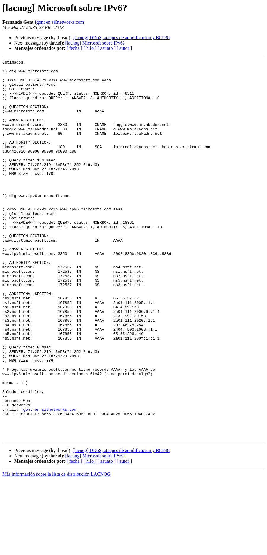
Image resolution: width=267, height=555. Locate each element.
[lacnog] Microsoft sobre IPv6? (94, 42)
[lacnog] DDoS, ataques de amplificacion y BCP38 (121, 37)
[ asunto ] (106, 48)
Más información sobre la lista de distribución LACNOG (56, 549)
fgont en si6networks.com (59, 22)
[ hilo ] (90, 48)
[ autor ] (124, 48)
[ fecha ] (74, 48)
